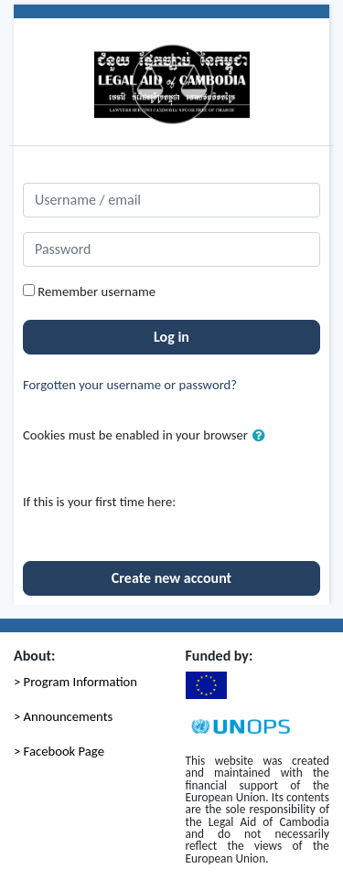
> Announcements (63, 716)
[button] (262, 436)
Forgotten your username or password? (130, 384)
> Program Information (75, 681)
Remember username (96, 291)
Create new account (171, 578)
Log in (171, 336)
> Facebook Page (59, 751)
